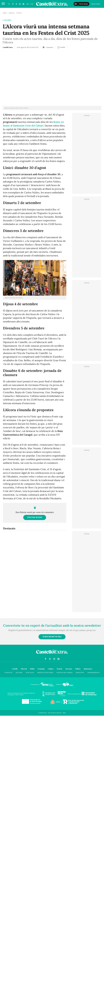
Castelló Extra (8, 47)
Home (5, 13)
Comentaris (48, 47)
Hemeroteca (88, 669)
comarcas (11, 13)
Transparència (93, 672)
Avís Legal (30, 672)
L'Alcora (7, 20)
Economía (41, 669)
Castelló (14, 669)
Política (77, 669)
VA (27, 4)
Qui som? (19, 672)
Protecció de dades (45, 672)
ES (32, 4)
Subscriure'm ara (52, 637)
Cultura (50, 669)
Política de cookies (64, 672)
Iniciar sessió (34, 517)
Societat (59, 669)
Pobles (32, 669)
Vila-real (24, 669)
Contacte (8, 672)
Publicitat (80, 672)
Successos (68, 669)
